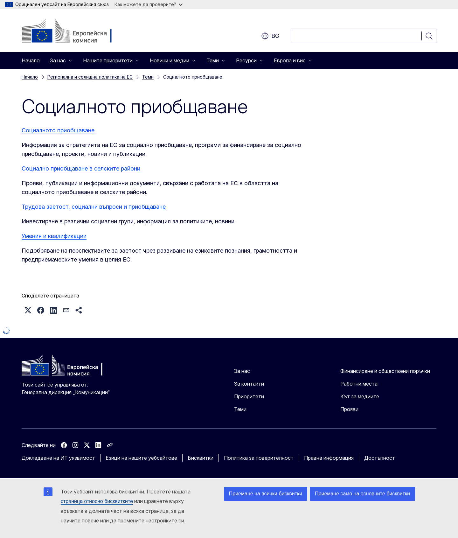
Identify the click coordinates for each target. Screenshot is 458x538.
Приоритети (249, 396)
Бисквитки (200, 458)
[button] (28, 310)
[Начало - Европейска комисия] (73, 32)
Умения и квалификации (54, 236)
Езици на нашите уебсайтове (141, 458)
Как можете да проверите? (148, 4)
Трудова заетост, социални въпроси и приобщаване (94, 206)
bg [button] (270, 36)
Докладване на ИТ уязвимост (58, 458)
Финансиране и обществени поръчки (385, 371)
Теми (148, 77)
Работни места (359, 384)
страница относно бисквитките (97, 501)
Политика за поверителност (259, 458)
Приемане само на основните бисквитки (362, 493)
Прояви (349, 409)
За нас (242, 371)
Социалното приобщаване (58, 130)
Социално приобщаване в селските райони (81, 168)
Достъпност (379, 458)
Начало (31, 60)
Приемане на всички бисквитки (265, 493)
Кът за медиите (359, 396)
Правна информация (329, 458)
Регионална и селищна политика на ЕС (90, 77)
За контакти (249, 384)
